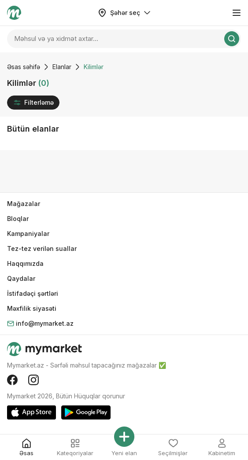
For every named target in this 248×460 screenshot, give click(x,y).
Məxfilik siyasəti (31, 308)
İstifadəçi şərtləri (32, 293)
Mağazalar (23, 203)
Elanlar (61, 66)
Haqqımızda (25, 263)
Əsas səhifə (23, 66)
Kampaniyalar (28, 233)
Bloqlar (18, 218)
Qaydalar (21, 278)
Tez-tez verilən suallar (42, 248)
